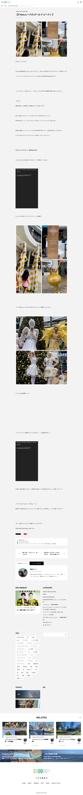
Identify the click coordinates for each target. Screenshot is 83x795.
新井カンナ (24, 540)
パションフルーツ (21, 657)
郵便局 (28, 675)
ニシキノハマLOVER (48, 614)
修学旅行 (25, 666)
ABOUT (30, 783)
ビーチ (29, 657)
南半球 (46, 543)
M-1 (28, 637)
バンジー (32, 654)
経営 (22, 672)
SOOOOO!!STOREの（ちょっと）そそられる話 (54, 600)
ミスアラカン (34, 543)
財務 (23, 675)
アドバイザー (25, 640)
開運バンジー (20, 678)
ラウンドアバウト (41, 543)
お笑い (33, 637)
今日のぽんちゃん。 (48, 622)
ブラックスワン (20, 660)
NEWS (47, 783)
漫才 (36, 669)
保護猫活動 (35, 663)
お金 (18, 640)
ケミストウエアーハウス (22, 646)
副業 (31, 666)
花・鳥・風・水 (47, 625)
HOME (24, 783)
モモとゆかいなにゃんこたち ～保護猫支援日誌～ (55, 618)
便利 (29, 663)
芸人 (18, 675)
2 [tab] (27, 604)
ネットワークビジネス (22, 654)
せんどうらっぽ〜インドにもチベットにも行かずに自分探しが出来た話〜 (55, 608)
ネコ (29, 652)
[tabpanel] (28, 602)
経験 (27, 672)
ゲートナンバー (34, 646)
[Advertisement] (55, 700)
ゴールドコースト (28, 543)
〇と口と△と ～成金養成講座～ (51, 604)
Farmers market (20, 637)
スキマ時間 (30, 649)
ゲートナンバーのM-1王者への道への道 (53, 612)
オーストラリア (22, 543)
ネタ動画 (35, 652)
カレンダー (29, 643)
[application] (27, 188)
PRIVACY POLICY (56, 783)
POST (42, 783)
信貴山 (18, 666)
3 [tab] (28, 604)
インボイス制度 (34, 640)
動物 (36, 666)
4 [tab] (29, 604)
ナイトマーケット (21, 652)
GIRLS (44, 594)
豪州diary (54, 543)
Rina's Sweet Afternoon (49, 597)
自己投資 (33, 672)
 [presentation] (79, 717)
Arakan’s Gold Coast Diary (24, 541)
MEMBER (36, 783)
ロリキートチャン (21, 663)
